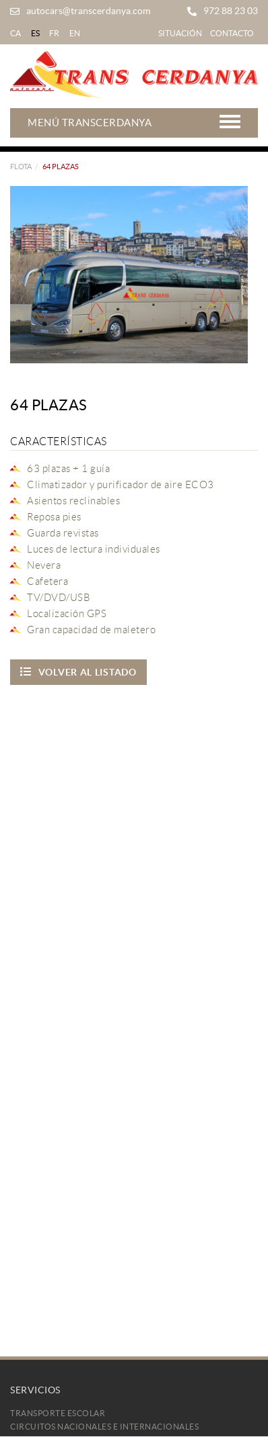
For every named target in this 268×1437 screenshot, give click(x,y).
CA (16, 33)
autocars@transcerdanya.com (88, 10)
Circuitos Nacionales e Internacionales (104, 1426)
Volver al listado (78, 672)
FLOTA (21, 167)
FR (54, 33)
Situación (180, 33)
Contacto (232, 33)
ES (35, 33)
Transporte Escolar (57, 1413)
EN (75, 33)
